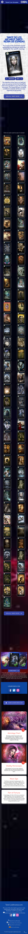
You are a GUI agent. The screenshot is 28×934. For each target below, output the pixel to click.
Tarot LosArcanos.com (14, 905)
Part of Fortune (14, 793)
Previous (10, 78)
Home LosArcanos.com (14, 703)
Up (25, 932)
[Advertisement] (14, 18)
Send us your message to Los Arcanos (14, 913)
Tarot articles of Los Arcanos (14, 923)
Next (19, 78)
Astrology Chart (14, 733)
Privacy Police (18, 911)
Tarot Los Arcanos (11, 2)
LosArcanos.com (17, 931)
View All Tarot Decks (14, 96)
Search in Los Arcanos (14, 921)
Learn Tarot (14, 670)
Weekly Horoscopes (14, 766)
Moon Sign (14, 779)
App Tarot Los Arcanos (14, 924)
